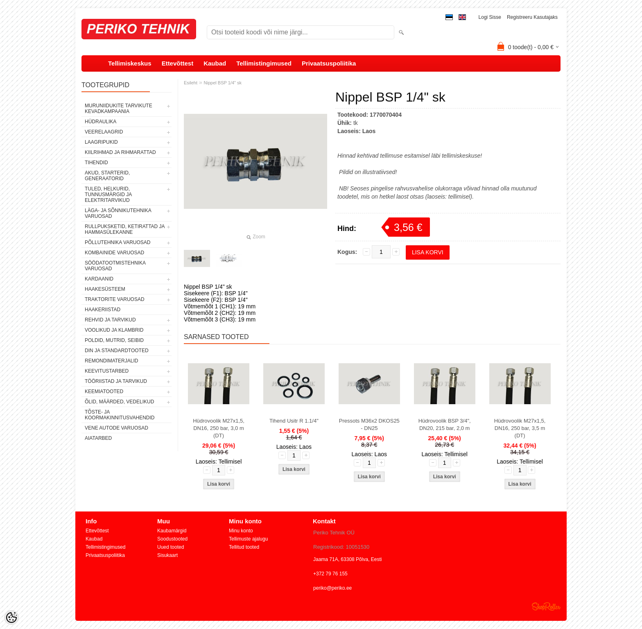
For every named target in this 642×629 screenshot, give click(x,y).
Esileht (190, 82)
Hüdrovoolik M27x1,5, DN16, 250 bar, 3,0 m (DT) (218, 428)
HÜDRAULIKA (100, 121)
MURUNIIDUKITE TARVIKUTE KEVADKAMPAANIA (118, 108)
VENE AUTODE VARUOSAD (116, 428)
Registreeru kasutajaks (532, 17)
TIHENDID (96, 162)
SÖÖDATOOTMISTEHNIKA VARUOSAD (115, 266)
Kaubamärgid (171, 531)
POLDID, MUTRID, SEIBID (114, 340)
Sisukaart (167, 555)
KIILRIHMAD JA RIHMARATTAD (120, 152)
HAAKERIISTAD (102, 309)
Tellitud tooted (244, 547)
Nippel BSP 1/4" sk (223, 82)
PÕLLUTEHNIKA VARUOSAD (118, 242)
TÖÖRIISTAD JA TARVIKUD (116, 381)
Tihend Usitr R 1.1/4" (294, 421)
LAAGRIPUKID (101, 142)
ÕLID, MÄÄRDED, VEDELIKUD (119, 402)
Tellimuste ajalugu (248, 539)
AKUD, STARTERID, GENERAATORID (107, 175)
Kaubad (214, 63)
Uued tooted (170, 547)
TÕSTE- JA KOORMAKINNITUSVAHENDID (119, 415)
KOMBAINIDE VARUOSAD (114, 253)
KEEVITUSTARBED (107, 371)
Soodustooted (172, 539)
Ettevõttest (178, 63)
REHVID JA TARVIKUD (110, 320)
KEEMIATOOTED (104, 391)
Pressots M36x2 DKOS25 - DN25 (369, 424)
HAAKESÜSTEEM (105, 289)
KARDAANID (99, 279)
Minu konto (241, 531)
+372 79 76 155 (330, 574)
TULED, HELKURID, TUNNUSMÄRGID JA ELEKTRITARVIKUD (108, 194)
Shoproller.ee (546, 606)
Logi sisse (490, 17)
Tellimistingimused (264, 63)
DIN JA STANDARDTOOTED (117, 350)
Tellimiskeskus (129, 63)
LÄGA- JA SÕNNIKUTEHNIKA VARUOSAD (118, 213)
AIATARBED (98, 438)
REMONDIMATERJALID (111, 361)
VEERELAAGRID (104, 132)
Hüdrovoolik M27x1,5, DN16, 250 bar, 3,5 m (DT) (520, 428)
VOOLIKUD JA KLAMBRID (114, 330)
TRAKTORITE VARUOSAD (115, 299)
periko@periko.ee (332, 588)
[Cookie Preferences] (11, 617)
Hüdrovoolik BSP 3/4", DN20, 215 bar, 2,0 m (444, 424)
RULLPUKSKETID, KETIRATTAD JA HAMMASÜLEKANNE (125, 229)
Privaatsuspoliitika (329, 63)
